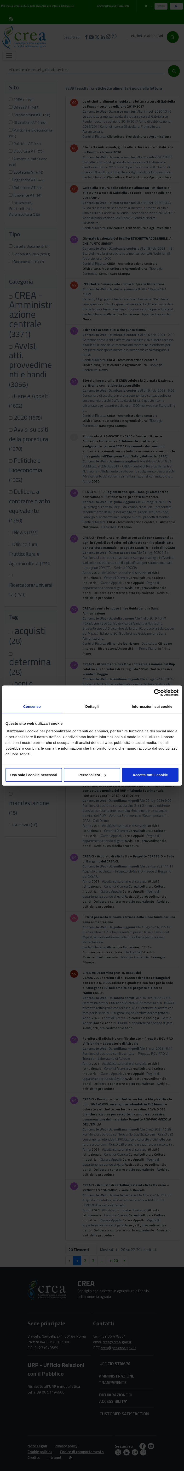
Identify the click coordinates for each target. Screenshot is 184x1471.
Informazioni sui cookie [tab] (152, 706)
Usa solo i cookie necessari (33, 775)
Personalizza (92, 775)
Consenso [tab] (32, 706)
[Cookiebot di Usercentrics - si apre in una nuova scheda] (157, 692)
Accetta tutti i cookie (150, 775)
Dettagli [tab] (92, 706)
